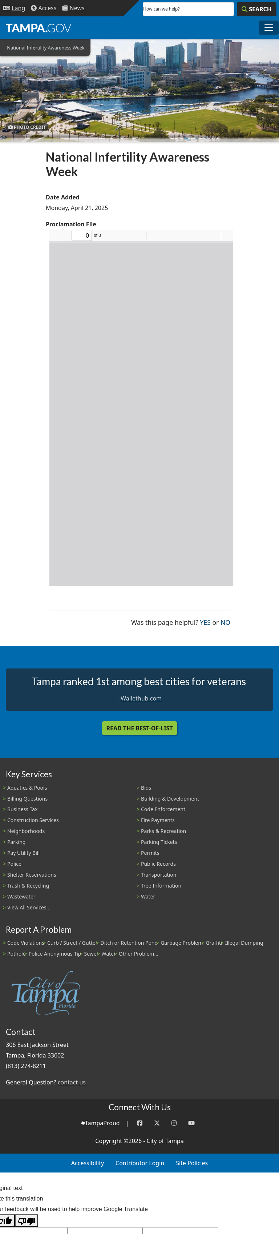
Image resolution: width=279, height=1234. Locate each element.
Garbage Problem (182, 942)
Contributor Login (140, 1163)
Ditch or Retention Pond (129, 942)
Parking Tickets (159, 841)
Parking (16, 841)
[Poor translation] (26, 1220)
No (225, 622)
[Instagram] (174, 1123)
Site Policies (192, 1163)
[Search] (256, 9)
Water (148, 896)
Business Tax (22, 809)
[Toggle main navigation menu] (269, 27)
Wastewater (21, 896)
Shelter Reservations (31, 874)
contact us (72, 1082)
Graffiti (214, 942)
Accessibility (87, 1163)
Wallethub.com (141, 698)
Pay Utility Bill (23, 852)
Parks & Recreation (163, 831)
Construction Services (33, 820)
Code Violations (25, 942)
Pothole (16, 953)
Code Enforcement (163, 809)
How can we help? (161, 9)
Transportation (158, 874)
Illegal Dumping (244, 942)
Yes (205, 622)
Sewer (91, 953)
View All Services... (28, 907)
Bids (146, 787)
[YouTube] (191, 1123)
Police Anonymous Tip (55, 953)
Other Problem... (138, 953)
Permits (150, 852)
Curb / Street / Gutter (72, 942)
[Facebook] (140, 1123)
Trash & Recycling (28, 885)
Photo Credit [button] (27, 127)
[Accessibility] (43, 8)
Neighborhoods (26, 831)
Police (14, 863)
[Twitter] (157, 1123)
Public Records (158, 863)
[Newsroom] (73, 8)
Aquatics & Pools (27, 787)
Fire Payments (158, 820)
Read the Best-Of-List (139, 728)
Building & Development (170, 798)
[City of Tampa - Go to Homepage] (38, 27)
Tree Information (161, 885)
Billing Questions (27, 798)
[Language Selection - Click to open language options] (14, 8)
